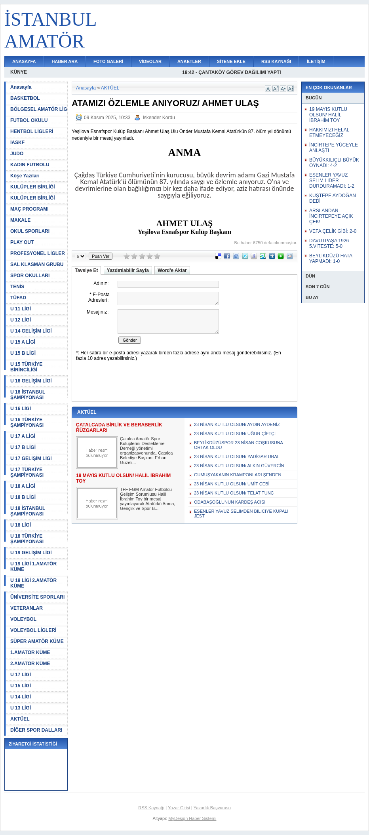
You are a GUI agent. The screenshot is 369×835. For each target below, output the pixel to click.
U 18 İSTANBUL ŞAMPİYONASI (27, 511)
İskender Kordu (159, 117)
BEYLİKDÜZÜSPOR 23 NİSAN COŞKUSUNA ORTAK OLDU (238, 445)
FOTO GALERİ (108, 61)
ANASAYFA (24, 61)
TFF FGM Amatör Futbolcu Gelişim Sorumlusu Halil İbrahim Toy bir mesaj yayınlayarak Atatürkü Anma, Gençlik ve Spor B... (147, 499)
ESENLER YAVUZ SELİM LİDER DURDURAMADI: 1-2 (331, 180)
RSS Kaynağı (151, 807)
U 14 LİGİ (20, 697)
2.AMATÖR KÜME (30, 663)
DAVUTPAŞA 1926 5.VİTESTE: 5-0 (329, 243)
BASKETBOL (25, 98)
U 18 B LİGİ (23, 497)
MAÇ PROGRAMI (29, 209)
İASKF (17, 142)
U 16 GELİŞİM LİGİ (31, 381)
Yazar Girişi (179, 807)
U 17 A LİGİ (22, 436)
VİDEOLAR (150, 61)
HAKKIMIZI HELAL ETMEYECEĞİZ (329, 132)
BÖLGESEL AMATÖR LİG (38, 109)
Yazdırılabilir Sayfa (128, 270)
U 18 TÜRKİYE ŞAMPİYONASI (27, 538)
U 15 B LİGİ (23, 353)
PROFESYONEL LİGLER (37, 253)
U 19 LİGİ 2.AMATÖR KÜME (33, 583)
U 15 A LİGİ (22, 342)
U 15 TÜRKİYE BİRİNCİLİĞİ (26, 367)
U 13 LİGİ (20, 708)
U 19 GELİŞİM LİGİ (31, 552)
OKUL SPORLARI (29, 231)
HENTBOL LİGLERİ (31, 131)
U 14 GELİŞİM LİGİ (31, 331)
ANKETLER (189, 61)
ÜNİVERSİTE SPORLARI (37, 597)
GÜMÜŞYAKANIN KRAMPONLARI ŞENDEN (237, 474)
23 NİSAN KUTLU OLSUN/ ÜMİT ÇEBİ (232, 483)
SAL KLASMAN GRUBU (36, 264)
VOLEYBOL (23, 619)
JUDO (16, 153)
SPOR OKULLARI (29, 275)
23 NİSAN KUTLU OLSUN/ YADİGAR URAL (237, 456)
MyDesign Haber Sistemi (192, 818)
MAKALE (20, 220)
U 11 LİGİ (20, 309)
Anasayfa (20, 87)
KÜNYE (18, 72)
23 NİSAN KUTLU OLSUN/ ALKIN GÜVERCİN (239, 465)
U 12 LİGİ (20, 320)
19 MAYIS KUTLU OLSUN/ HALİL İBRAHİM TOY (328, 115)
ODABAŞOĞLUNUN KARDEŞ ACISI (229, 502)
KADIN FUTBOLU (29, 164)
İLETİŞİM (316, 61)
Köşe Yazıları (25, 176)
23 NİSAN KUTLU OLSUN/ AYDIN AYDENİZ (237, 424)
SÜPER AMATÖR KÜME (37, 641)
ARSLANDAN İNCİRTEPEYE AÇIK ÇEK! (331, 216)
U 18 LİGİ (20, 525)
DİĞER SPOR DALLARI (36, 730)
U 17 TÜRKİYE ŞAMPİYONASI (27, 472)
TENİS (17, 286)
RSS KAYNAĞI (276, 61)
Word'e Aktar (172, 270)
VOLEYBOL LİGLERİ (33, 630)
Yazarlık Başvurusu (212, 807)
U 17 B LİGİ (23, 447)
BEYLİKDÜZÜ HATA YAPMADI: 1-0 (330, 258)
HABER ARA (65, 61)
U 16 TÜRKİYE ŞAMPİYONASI (27, 422)
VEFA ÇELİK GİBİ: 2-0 (332, 231)
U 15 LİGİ (20, 686)
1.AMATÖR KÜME (30, 652)
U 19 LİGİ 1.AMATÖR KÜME (33, 566)
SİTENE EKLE (231, 61)
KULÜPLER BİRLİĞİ (32, 187)
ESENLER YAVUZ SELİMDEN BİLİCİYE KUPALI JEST (241, 513)
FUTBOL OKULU (29, 120)
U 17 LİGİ (20, 674)
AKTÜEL (20, 719)
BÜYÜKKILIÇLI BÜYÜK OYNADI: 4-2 (334, 162)
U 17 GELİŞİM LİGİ (31, 458)
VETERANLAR (26, 608)
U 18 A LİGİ (22, 486)
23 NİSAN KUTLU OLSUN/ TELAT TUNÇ (234, 493)
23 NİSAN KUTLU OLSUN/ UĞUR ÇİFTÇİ (235, 433)
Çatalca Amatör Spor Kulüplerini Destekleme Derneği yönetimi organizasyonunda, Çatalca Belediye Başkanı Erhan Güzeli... (146, 450)
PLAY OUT (22, 242)
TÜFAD (18, 298)
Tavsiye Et (86, 270)
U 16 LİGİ (20, 408)
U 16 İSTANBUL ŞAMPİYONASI (27, 394)
